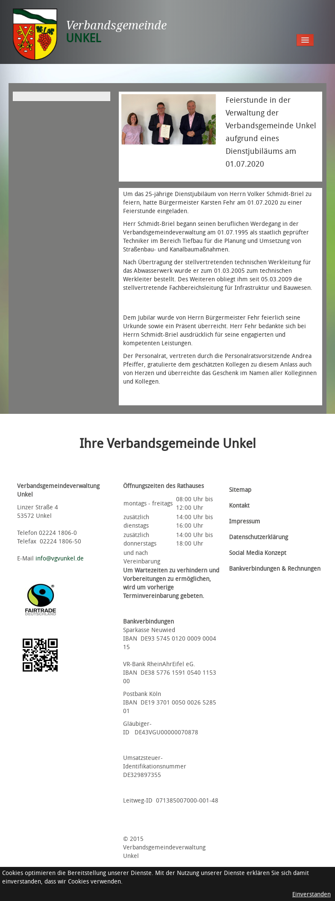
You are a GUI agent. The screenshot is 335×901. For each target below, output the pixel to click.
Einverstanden (311, 894)
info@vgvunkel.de (59, 558)
